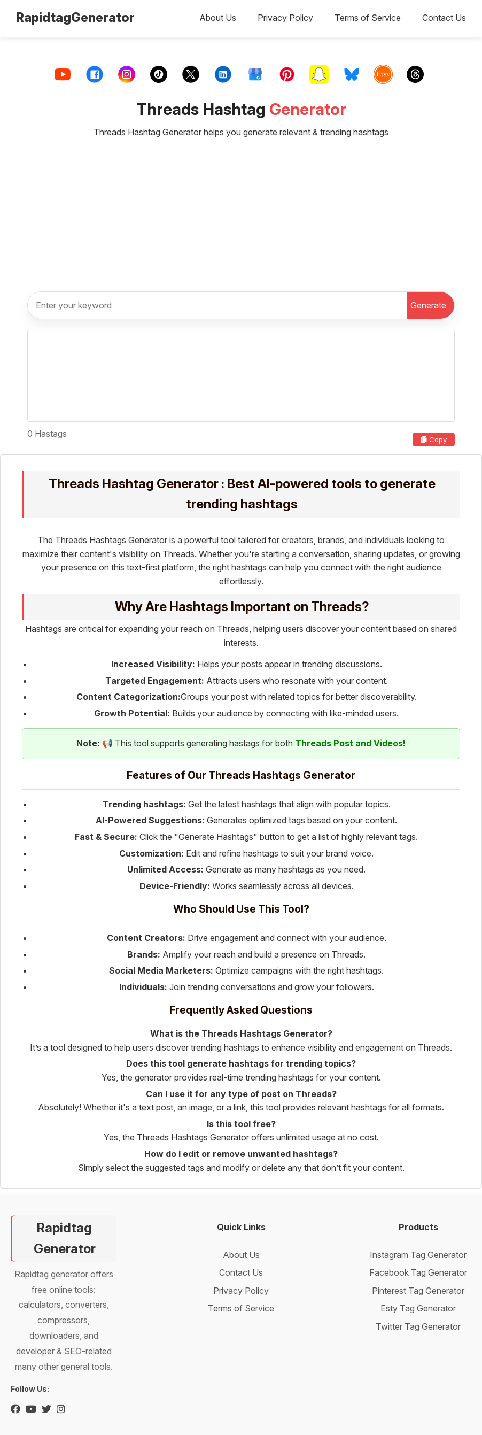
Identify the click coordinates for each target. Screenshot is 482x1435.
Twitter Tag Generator (418, 1326)
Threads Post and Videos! (350, 743)
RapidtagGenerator (75, 17)
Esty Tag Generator (418, 1308)
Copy (434, 439)
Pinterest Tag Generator (418, 1290)
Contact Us (444, 17)
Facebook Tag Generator (418, 1272)
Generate (428, 305)
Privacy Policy (285, 17)
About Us (217, 17)
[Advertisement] (241, 210)
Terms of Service (368, 17)
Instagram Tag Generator (418, 1254)
